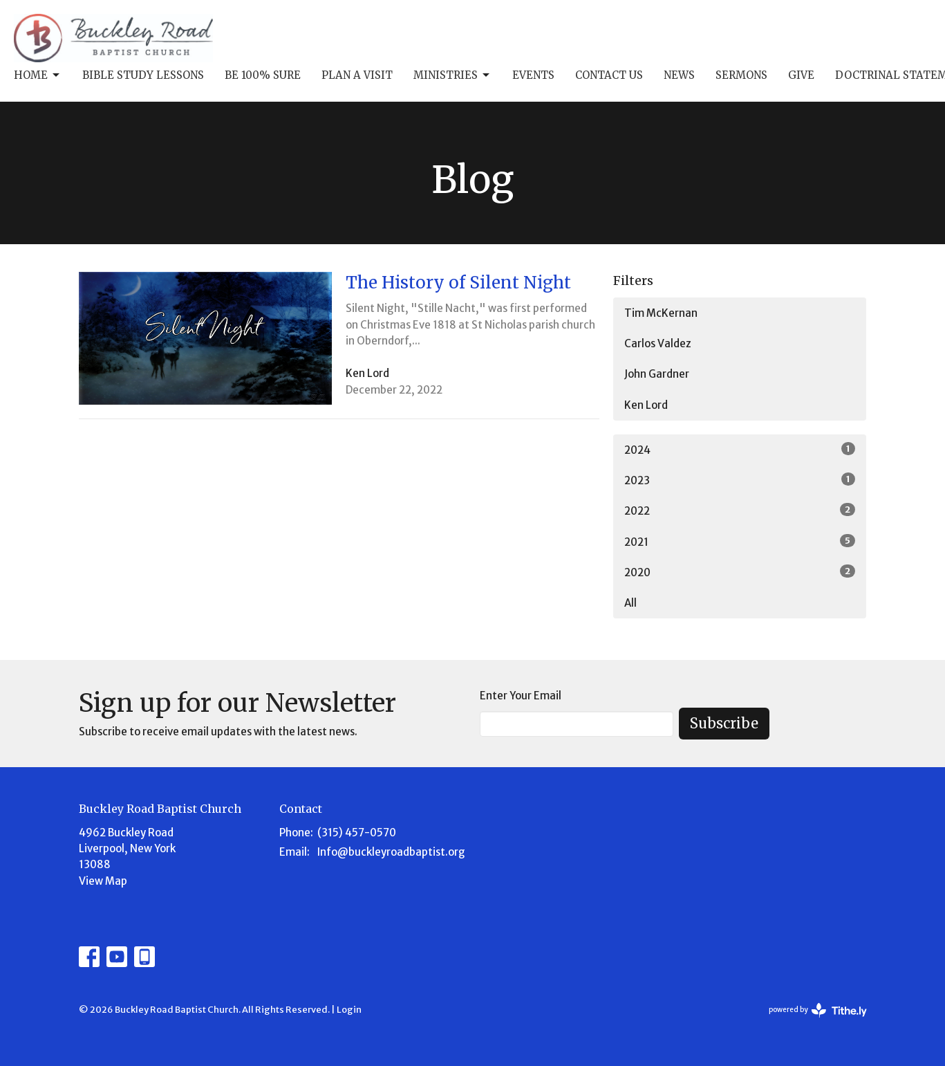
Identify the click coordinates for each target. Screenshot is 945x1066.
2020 (740, 571)
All (630, 602)
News (679, 75)
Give (801, 75)
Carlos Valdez (657, 343)
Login (349, 1010)
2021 (740, 541)
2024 (740, 449)
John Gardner (656, 373)
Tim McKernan (661, 313)
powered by (818, 1010)
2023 (740, 479)
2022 (740, 510)
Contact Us (609, 75)
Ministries (452, 75)
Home (38, 75)
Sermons (741, 75)
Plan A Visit (357, 75)
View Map (103, 881)
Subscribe (724, 723)
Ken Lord (646, 405)
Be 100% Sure (263, 75)
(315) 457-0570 (356, 832)
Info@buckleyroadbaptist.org (391, 851)
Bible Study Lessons (143, 75)
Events (533, 75)
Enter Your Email (520, 695)
